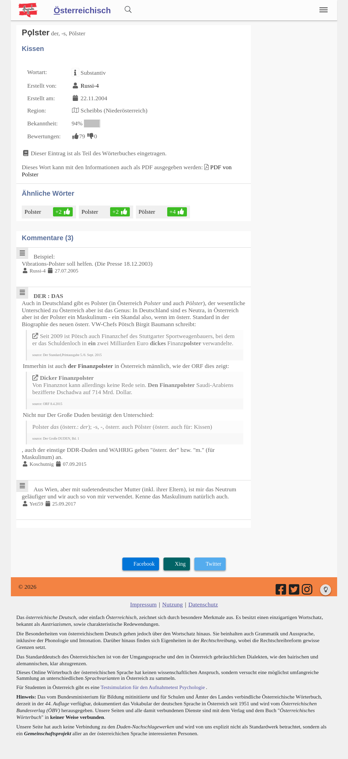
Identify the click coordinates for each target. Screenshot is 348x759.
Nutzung (172, 604)
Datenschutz (203, 604)
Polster (33, 211)
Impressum (143, 604)
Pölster (147, 211)
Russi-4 (90, 85)
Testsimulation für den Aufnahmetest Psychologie (153, 687)
